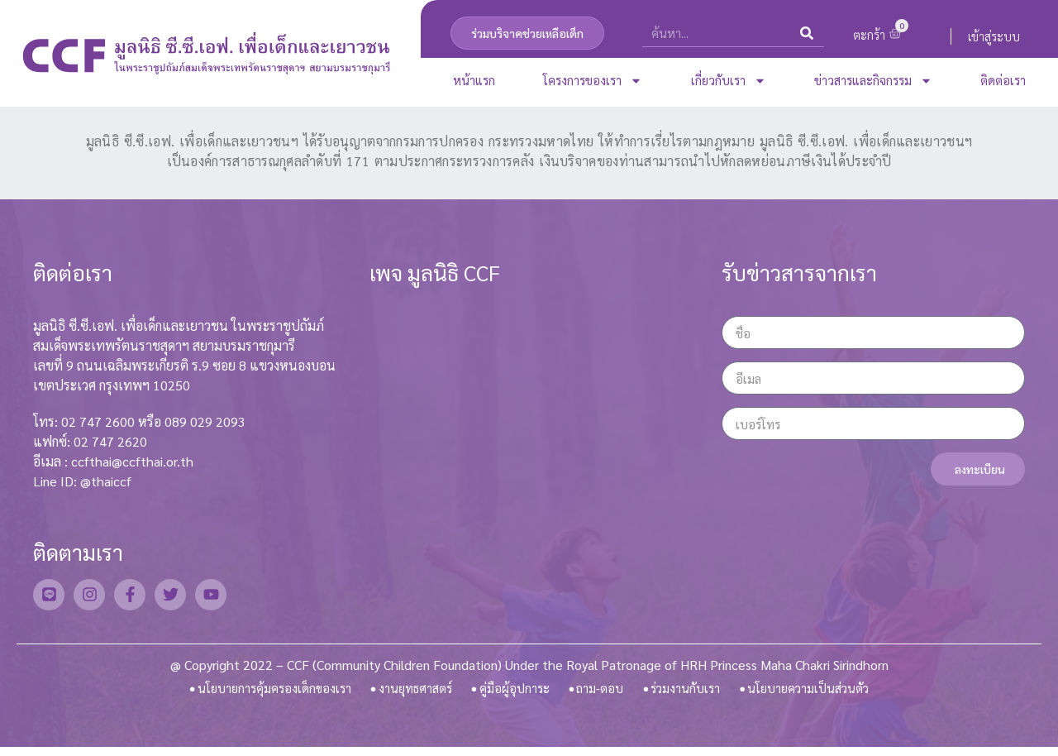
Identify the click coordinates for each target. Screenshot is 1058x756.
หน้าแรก (474, 80)
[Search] (807, 32)
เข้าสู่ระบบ (994, 36)
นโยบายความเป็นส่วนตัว (815, 692)
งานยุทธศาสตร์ (414, 692)
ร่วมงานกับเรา (687, 692)
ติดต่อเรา (1003, 80)
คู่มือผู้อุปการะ (515, 692)
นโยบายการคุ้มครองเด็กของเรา (267, 692)
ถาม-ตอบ (600, 692)
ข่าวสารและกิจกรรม (873, 80)
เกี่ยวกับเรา (728, 80)
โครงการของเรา (592, 80)
